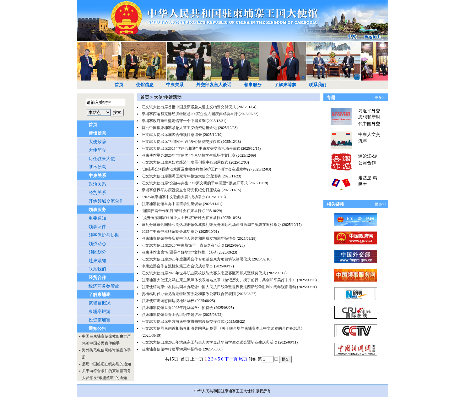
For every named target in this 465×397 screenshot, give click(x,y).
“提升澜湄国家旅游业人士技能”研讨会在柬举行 (181, 217)
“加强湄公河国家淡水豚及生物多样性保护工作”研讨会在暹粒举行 (196, 169)
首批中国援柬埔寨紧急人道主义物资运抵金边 (179, 128)
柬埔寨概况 (100, 303)
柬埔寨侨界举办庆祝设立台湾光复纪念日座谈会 (181, 190)
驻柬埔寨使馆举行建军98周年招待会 (172, 349)
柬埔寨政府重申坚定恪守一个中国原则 (174, 121)
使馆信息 (145, 84)
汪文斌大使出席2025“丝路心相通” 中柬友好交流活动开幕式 (191, 148)
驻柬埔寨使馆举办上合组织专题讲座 (172, 314)
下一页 (231, 359)
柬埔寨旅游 (100, 311)
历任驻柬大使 (102, 158)
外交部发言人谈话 (213, 84)
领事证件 (97, 226)
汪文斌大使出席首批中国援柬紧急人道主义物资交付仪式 (189, 107)
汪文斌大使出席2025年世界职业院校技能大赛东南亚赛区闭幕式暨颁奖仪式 (204, 273)
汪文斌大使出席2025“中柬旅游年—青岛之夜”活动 (183, 245)
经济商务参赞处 (104, 286)
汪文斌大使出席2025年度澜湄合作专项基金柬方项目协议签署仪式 (196, 259)
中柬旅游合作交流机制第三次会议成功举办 (177, 266)
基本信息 (97, 167)
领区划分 (97, 252)
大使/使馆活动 (167, 97)
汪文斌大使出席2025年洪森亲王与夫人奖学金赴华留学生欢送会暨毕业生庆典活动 (209, 342)
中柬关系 (175, 84)
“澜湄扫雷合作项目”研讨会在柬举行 (172, 211)
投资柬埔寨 (100, 320)
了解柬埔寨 (285, 84)
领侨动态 (97, 243)
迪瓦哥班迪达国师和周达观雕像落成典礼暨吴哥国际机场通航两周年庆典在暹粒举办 (211, 224)
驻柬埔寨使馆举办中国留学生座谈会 (172, 204)
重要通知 (97, 218)
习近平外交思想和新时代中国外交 (369, 117)
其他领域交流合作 (106, 201)
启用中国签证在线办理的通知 (106, 364)
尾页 (243, 359)
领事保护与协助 (104, 235)
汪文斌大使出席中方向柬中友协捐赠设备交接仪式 (183, 321)
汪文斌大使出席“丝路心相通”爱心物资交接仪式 (181, 141)
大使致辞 (97, 141)
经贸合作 (97, 277)
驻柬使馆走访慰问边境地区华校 (168, 301)
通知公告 (97, 328)
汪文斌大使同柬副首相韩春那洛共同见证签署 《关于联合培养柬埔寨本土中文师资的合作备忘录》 (223, 328)
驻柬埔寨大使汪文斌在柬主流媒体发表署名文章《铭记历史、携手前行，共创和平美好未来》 (219, 280)
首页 (119, 84)
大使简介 (97, 150)
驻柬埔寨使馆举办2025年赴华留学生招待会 (177, 307)
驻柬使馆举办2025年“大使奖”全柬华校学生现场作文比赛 (188, 155)
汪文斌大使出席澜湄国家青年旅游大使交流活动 (181, 176)
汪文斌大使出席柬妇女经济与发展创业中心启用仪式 (185, 162)
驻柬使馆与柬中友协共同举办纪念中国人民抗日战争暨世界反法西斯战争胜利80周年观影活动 (219, 287)
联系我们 (317, 84)
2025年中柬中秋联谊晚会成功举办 (170, 231)
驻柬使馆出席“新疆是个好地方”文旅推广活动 (179, 252)
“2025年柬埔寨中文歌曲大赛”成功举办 (173, 197)
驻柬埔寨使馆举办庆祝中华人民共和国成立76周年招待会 (189, 238)
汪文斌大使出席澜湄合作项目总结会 (172, 134)
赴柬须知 (97, 260)
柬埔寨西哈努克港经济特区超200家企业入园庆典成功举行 (190, 114)
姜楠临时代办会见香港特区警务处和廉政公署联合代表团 (189, 294)
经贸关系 (97, 192)
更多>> (381, 97)
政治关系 (97, 184)
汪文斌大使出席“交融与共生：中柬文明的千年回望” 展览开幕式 (195, 183)
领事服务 (253, 84)
